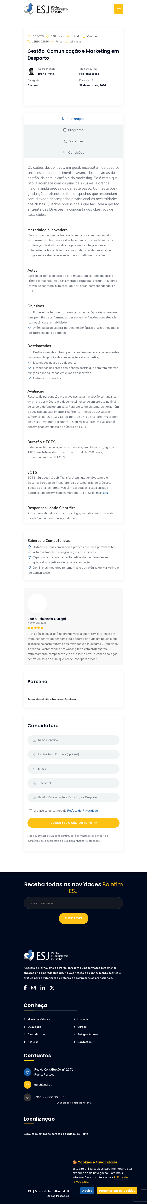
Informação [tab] (73, 119)
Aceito (87, 1191)
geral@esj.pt (43, 1085)
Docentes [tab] (73, 141)
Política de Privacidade (82, 811)
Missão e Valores (38, 1019)
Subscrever (74, 918)
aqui (106, 493)
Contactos (84, 1042)
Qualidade (34, 1027)
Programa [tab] (73, 130)
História (82, 1019)
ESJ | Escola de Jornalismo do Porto (51, 1191)
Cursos (81, 1027)
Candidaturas (36, 1034)
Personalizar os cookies (117, 1191)
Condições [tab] (73, 152)
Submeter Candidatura (73, 823)
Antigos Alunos (87, 1034)
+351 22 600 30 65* (49, 1097)
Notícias (32, 1042)
